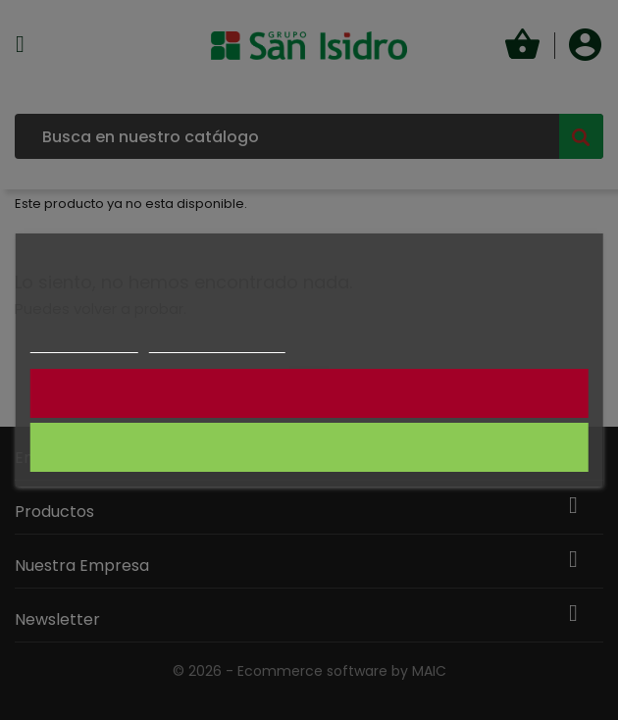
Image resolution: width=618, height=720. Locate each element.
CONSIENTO (309, 446)
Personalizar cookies (216, 343)
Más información (84, 343)
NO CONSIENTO (308, 393)
